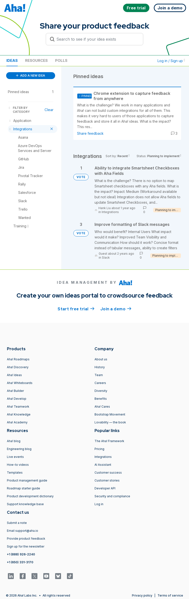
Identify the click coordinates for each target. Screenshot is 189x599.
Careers (100, 383)
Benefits (100, 398)
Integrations (110, 212)
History (99, 367)
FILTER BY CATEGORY (19, 110)
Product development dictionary (30, 496)
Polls (61, 60)
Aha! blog (13, 441)
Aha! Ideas (14, 375)
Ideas (12, 60)
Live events (15, 457)
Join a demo (115, 308)
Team (98, 375)
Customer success (108, 472)
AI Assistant (102, 464)
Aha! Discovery (18, 367)
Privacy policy (142, 595)
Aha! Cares (102, 406)
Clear (49, 109)
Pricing (99, 449)
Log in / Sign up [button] (171, 61)
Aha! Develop (16, 398)
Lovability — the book (110, 422)
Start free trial (76, 308)
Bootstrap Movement (109, 414)
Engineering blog (19, 449)
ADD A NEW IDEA (30, 75)
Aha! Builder (15, 391)
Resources (36, 60)
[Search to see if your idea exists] (96, 39)
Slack (106, 257)
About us (100, 359)
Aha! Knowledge (19, 414)
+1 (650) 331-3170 (20, 562)
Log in (98, 504)
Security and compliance (112, 496)
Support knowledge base (25, 504)
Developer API (104, 488)
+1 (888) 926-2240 (21, 554)
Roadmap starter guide (23, 488)
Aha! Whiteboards (19, 383)
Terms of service (170, 595)
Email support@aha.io (22, 530)
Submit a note (17, 523)
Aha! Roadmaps (18, 359)
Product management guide (27, 480)
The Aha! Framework (109, 441)
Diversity (100, 391)
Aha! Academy (17, 422)
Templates (15, 472)
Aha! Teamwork (18, 406)
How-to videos (18, 464)
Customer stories (107, 480)
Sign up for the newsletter (25, 546)
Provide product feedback (26, 538)
